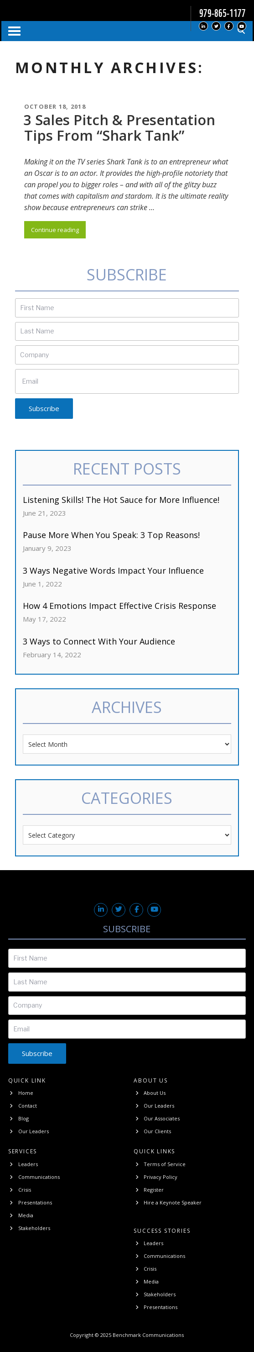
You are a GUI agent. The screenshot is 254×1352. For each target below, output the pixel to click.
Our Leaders (28, 1131)
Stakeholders (29, 1228)
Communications (34, 1176)
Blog (18, 1118)
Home (20, 1092)
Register (149, 1189)
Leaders (23, 1164)
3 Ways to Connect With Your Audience (99, 641)
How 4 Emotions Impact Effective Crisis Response (119, 605)
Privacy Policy (155, 1176)
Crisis (19, 1189)
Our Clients (152, 1131)
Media (20, 1215)
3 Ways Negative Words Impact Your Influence (113, 570)
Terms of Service (160, 1164)
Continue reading (58, 231)
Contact (22, 1105)
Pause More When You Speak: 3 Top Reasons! (111, 534)
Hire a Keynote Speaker (168, 1202)
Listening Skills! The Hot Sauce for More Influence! (121, 499)
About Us (150, 1092)
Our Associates (157, 1118)
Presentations (30, 1202)
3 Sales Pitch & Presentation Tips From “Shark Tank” (119, 127)
